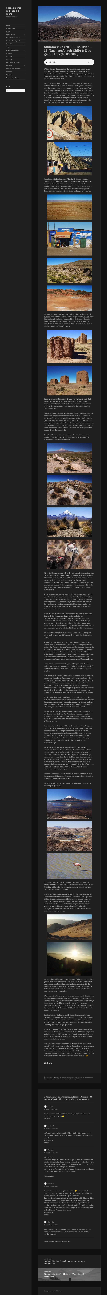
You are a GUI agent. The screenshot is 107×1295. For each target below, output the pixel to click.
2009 (63, 1077)
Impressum (9, 75)
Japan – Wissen (10, 35)
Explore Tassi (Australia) (13, 68)
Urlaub (80, 1077)
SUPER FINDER (10, 28)
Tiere (71, 1079)
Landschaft (55, 1079)
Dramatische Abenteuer (13, 38)
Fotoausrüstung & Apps (13, 62)
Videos (8, 47)
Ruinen (60, 1079)
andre (57, 1077)
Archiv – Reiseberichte (12, 50)
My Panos (9, 53)
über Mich (9, 72)
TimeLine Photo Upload (13, 41)
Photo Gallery (10, 44)
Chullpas (86, 317)
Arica (66, 979)
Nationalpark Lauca (51, 702)
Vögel (75, 1079)
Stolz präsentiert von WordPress (53, 1291)
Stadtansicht (66, 1079)
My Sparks (9, 59)
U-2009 (75, 1077)
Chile (71, 1077)
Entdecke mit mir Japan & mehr (13, 10)
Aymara (47, 317)
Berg (86, 1077)
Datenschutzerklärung (12, 78)
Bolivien (67, 1077)
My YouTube (9, 56)
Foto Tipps (9, 65)
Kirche (49, 1079)
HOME (8, 25)
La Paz (46, 86)
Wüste (79, 1079)
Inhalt (8, 31)
